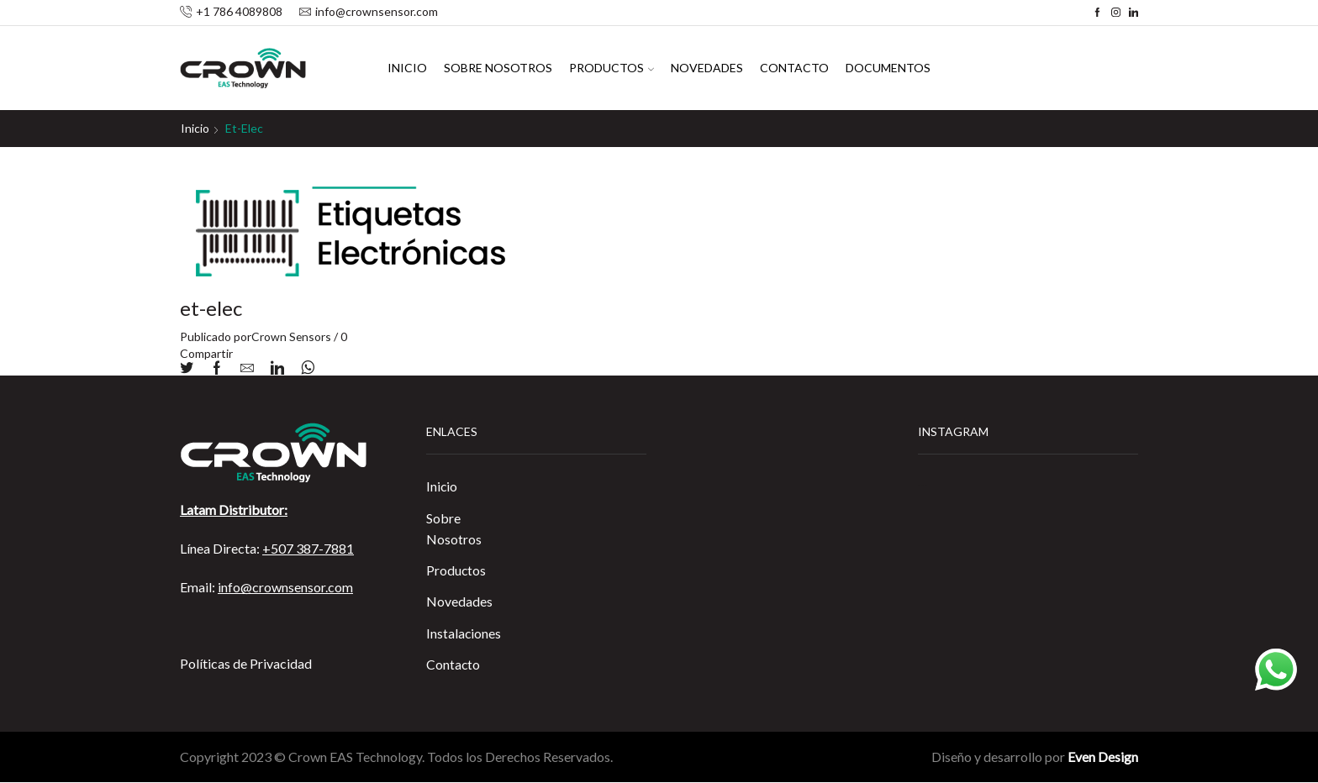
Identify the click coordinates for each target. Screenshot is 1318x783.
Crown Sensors (291, 336)
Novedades (707, 67)
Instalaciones (464, 634)
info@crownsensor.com (285, 587)
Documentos (888, 67)
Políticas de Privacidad (246, 663)
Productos (611, 67)
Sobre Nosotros (498, 67)
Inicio (407, 67)
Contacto (794, 67)
